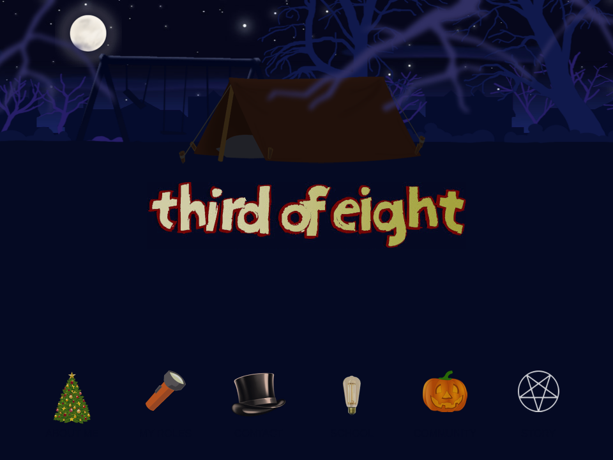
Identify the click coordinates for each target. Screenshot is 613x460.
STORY (538, 433)
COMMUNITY (445, 433)
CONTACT (258, 433)
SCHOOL (352, 433)
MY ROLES (165, 433)
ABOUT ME (71, 433)
